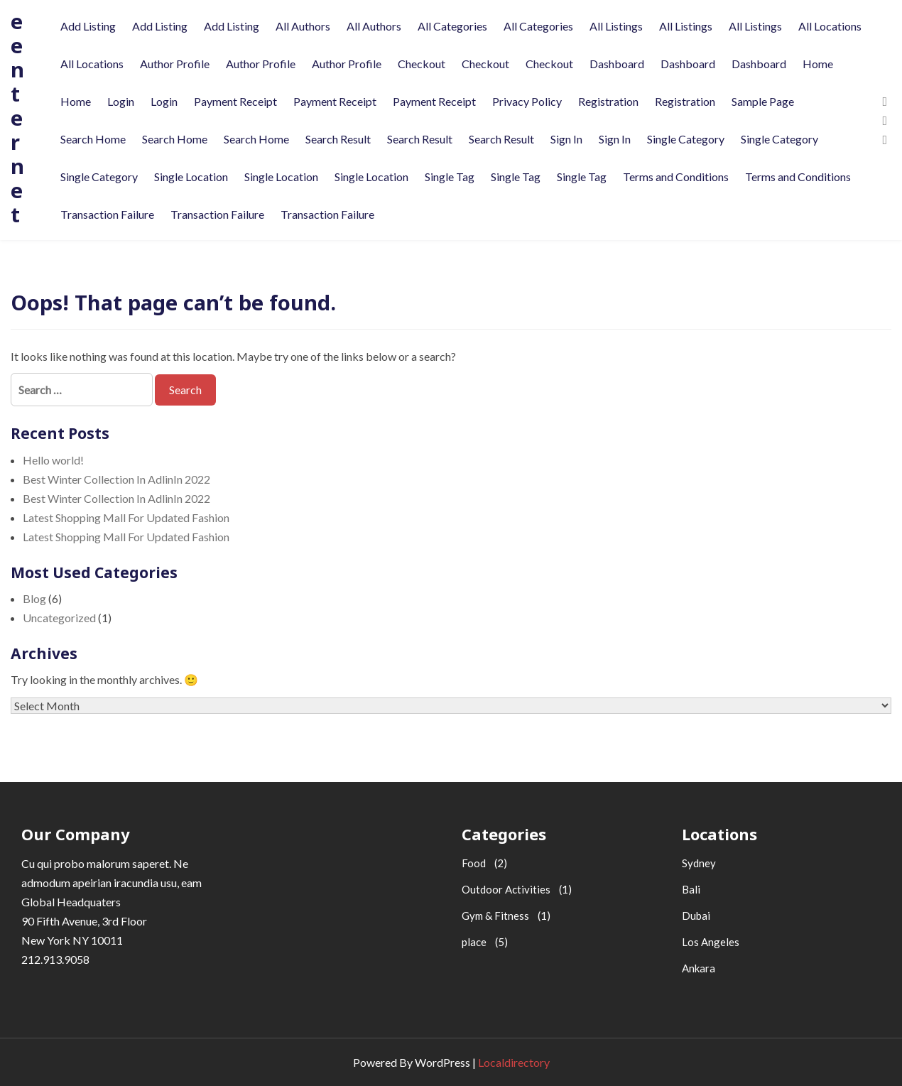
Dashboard (616, 63)
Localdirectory (514, 1062)
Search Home (93, 139)
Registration (608, 101)
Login (120, 101)
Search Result (338, 139)
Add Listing (88, 26)
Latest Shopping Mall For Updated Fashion (126, 517)
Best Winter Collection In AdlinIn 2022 (116, 479)
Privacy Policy (527, 101)
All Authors (303, 26)
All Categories (452, 26)
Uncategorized (59, 617)
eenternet (17, 117)
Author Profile (175, 63)
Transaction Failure (107, 214)
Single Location (191, 176)
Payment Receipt (235, 101)
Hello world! (53, 460)
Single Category (685, 139)
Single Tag (449, 176)
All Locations (830, 26)
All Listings (616, 26)
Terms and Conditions (676, 176)
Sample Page (763, 101)
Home (818, 63)
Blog (34, 598)
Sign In (566, 139)
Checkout (421, 63)
